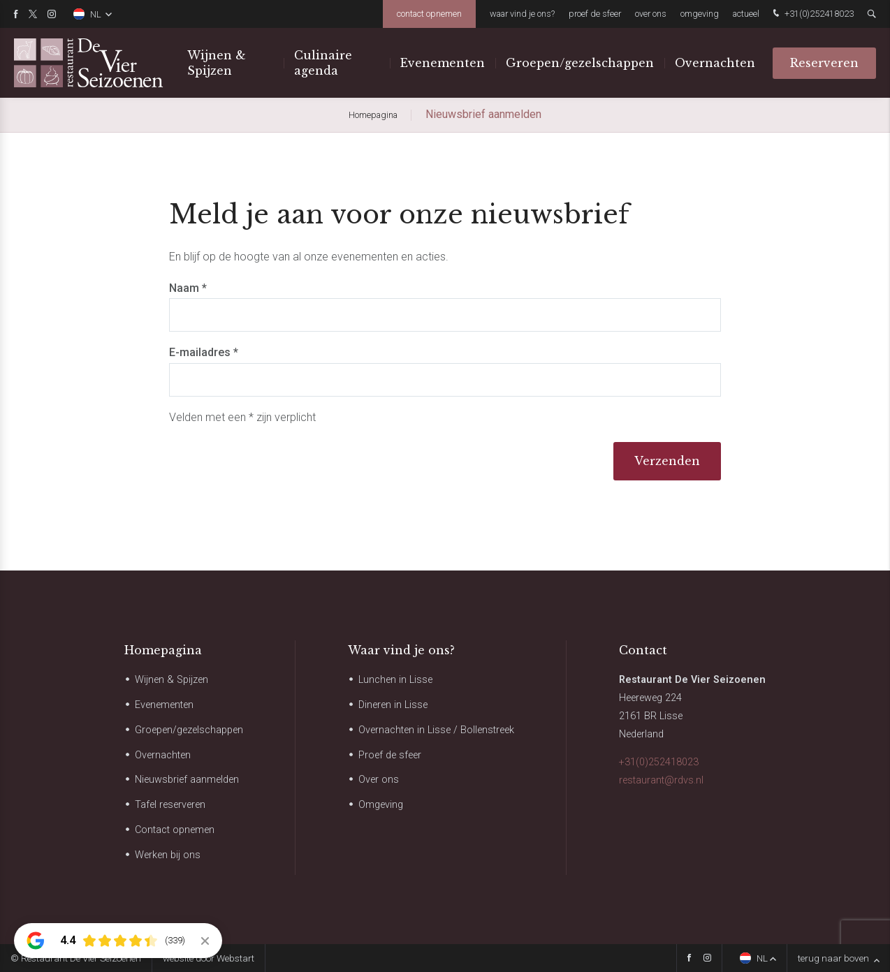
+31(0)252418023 (812, 14)
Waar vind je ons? (522, 13)
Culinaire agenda (323, 63)
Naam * (188, 288)
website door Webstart (208, 958)
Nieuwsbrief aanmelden (187, 780)
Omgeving (699, 13)
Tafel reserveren (170, 805)
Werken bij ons (167, 855)
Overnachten (715, 63)
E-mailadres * (203, 352)
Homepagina (163, 650)
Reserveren (824, 63)
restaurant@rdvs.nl (661, 780)
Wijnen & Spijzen (216, 63)
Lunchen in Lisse (395, 680)
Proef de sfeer (595, 13)
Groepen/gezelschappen (580, 63)
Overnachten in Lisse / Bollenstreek (436, 730)
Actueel (746, 13)
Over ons (650, 13)
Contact (643, 650)
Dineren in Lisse (393, 705)
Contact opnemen (429, 13)
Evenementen (442, 63)
